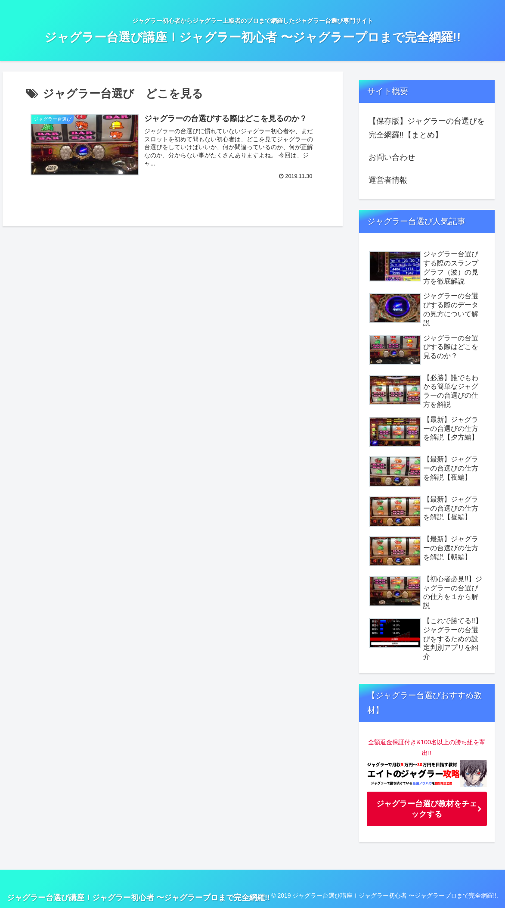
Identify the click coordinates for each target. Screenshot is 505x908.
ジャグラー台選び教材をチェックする (426, 808)
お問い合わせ (392, 157)
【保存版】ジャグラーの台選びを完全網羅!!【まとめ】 (427, 128)
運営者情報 (388, 180)
